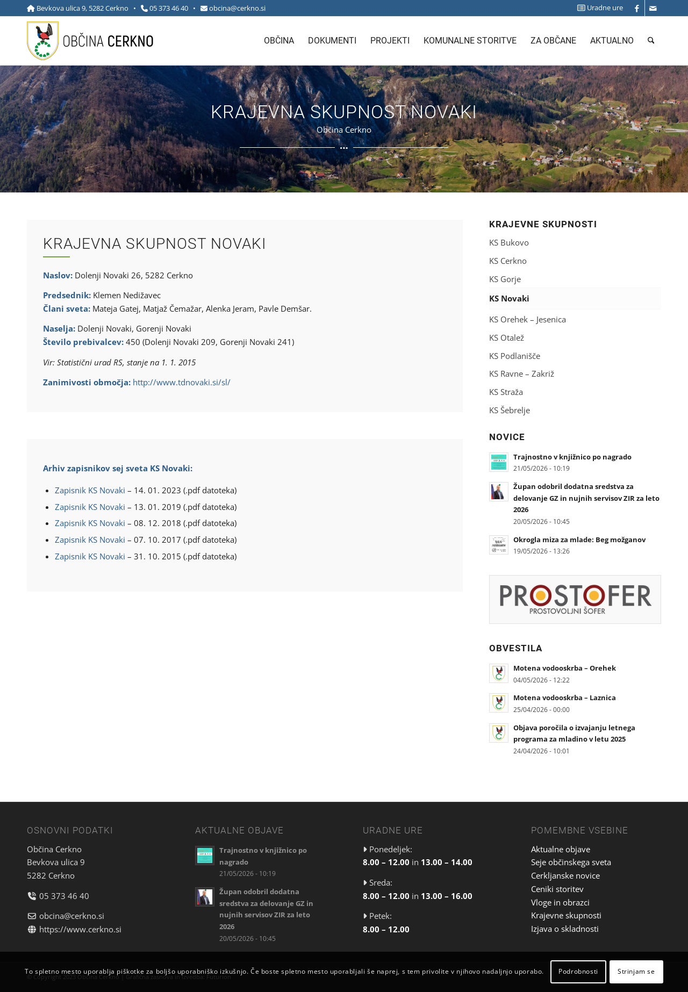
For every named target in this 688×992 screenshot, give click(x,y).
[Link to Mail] (653, 8)
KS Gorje (505, 279)
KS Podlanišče (514, 355)
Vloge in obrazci (560, 902)
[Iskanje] (651, 41)
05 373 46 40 (168, 8)
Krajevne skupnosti (566, 915)
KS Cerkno (508, 260)
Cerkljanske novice (565, 875)
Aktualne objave (560, 849)
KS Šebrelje (509, 410)
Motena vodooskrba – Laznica (564, 697)
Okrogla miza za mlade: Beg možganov (579, 539)
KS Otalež (506, 337)
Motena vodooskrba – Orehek (564, 668)
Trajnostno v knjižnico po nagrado (572, 457)
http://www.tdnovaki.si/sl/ (182, 382)
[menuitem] (597, 7)
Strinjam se (636, 971)
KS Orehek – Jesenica (527, 319)
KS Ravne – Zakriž (521, 373)
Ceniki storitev (557, 888)
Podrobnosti (578, 971)
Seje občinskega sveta (571, 862)
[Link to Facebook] (636, 8)
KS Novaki (509, 298)
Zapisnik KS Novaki (90, 490)
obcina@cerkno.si (237, 8)
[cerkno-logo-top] (90, 41)
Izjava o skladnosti (565, 928)
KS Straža (506, 391)
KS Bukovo (509, 242)
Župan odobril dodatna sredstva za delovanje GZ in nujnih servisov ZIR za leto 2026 (586, 497)
